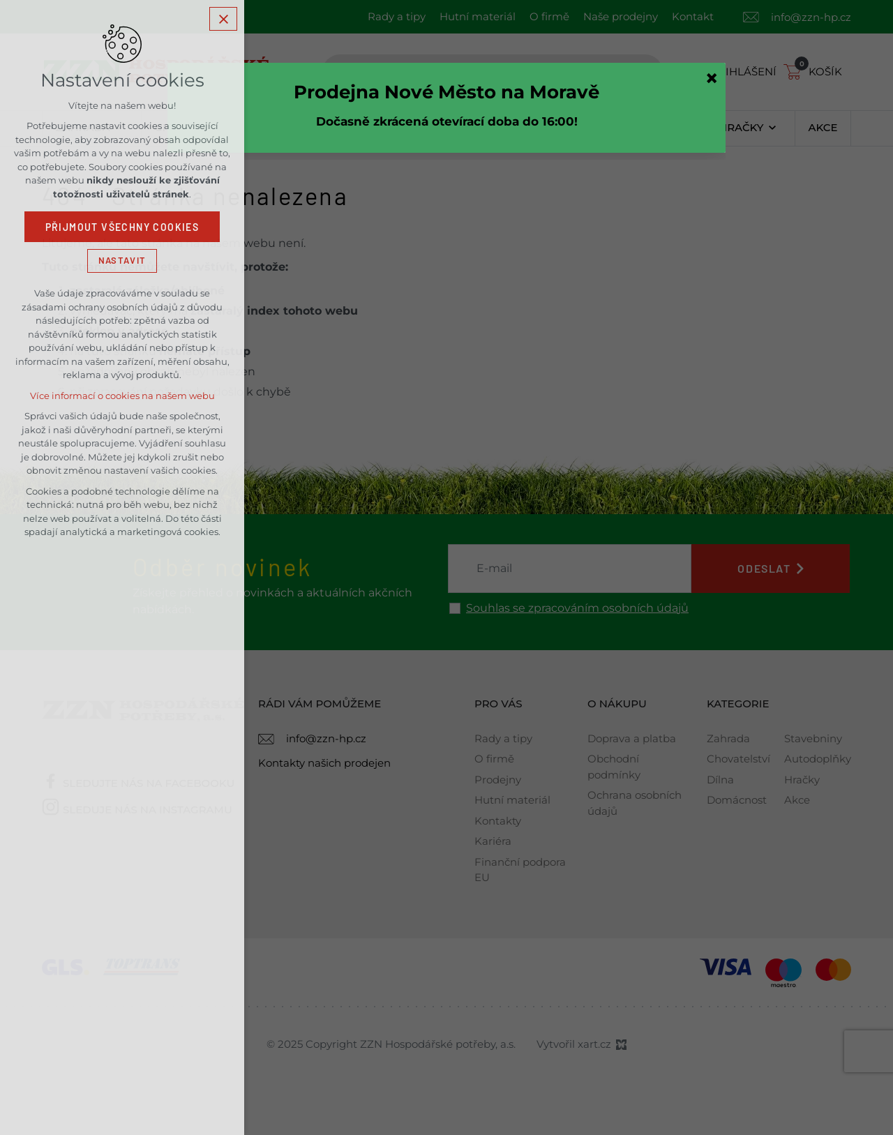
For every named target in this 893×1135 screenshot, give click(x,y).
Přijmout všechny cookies (122, 227)
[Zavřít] (712, 78)
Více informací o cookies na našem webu (122, 395)
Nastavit (122, 260)
